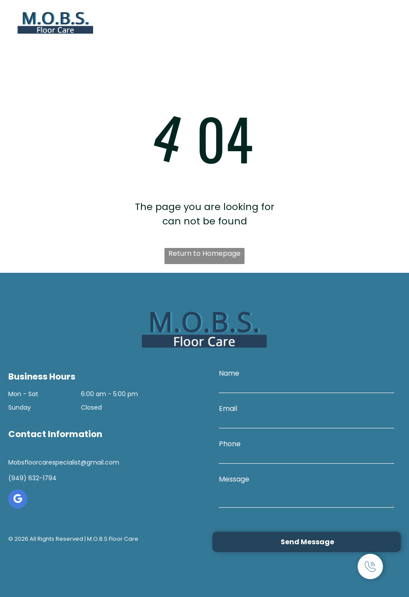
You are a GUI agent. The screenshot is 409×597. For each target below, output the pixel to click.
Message (234, 479)
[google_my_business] (17, 500)
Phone (230, 444)
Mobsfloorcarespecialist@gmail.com (63, 462)
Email (228, 409)
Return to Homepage (204, 253)
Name (229, 373)
